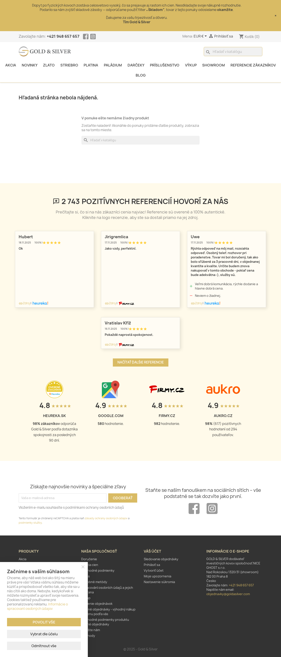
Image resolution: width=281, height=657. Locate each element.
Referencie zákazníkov (253, 65)
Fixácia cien (89, 565)
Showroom (213, 65)
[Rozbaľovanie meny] (201, 36)
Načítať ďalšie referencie (140, 362)
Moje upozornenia (157, 576)
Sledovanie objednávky (161, 559)
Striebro (69, 65)
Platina (91, 65)
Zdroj (24, 303)
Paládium (113, 65)
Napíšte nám (90, 630)
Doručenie (89, 559)
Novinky (30, 65)
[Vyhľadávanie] (233, 51)
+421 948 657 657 (63, 36)
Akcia (10, 65)
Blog (141, 75)
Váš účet (152, 551)
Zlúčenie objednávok (96, 604)
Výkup (191, 65)
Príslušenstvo (164, 65)
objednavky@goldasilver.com (228, 594)
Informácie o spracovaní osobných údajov (37, 606)
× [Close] (275, 15)
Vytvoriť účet (154, 570)
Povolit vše (44, 622)
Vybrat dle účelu (44, 634)
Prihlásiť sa (152, 565)
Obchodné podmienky (97, 570)
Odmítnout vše (43, 645)
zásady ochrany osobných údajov (106, 518)
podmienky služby (30, 523)
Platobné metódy (94, 582)
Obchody (88, 636)
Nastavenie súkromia (159, 582)
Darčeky (136, 65)
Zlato (49, 65)
